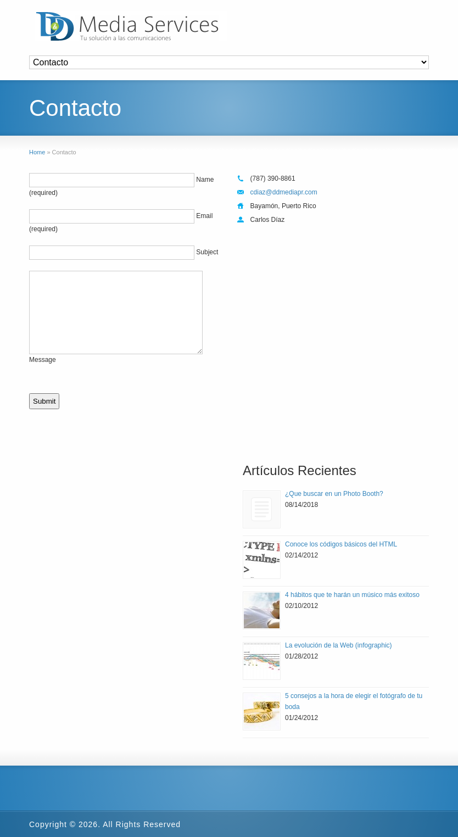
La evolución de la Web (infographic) (338, 645)
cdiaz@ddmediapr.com (283, 192)
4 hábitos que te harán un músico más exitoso (352, 595)
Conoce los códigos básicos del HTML (341, 544)
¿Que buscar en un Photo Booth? (334, 494)
